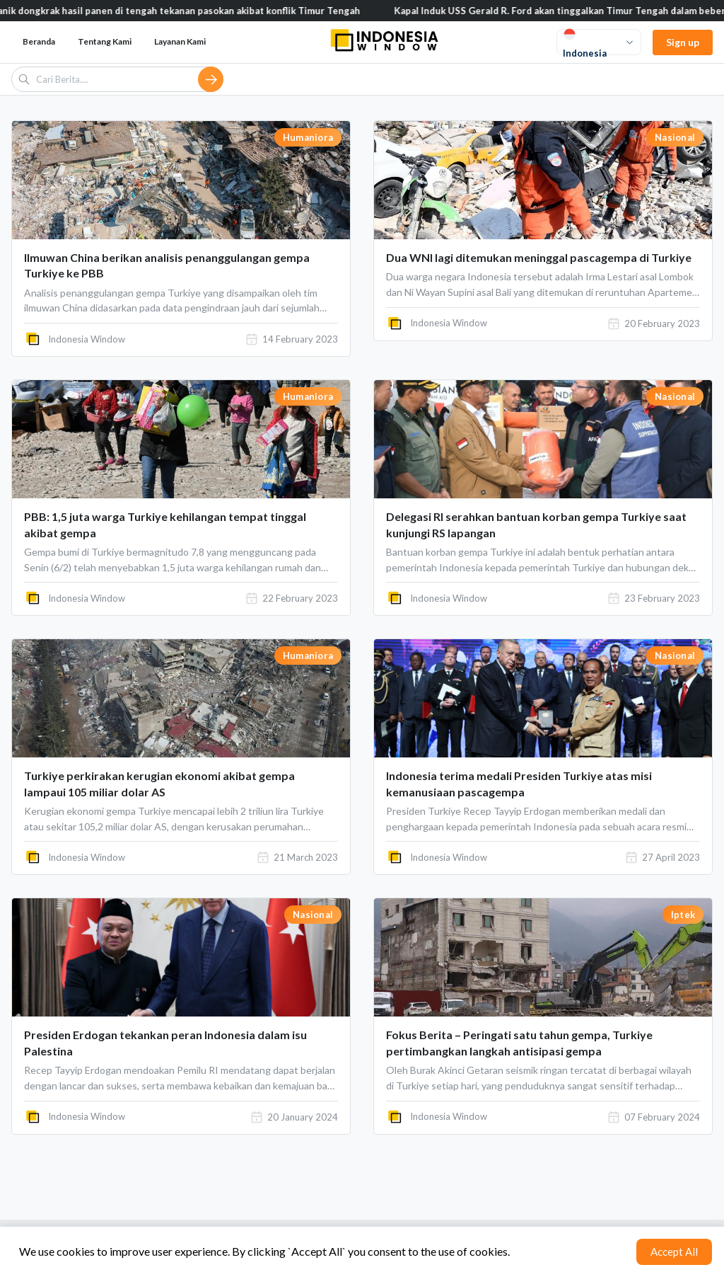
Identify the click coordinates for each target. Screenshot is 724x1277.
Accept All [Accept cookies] (674, 1251)
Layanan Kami (180, 41)
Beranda (39, 41)
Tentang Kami (105, 41)
